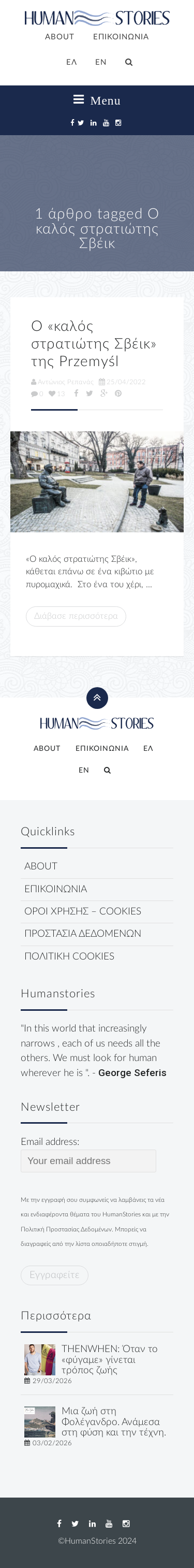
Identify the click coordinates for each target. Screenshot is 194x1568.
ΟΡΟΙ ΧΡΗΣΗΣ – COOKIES (82, 912)
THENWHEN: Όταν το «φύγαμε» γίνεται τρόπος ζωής (110, 1360)
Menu (97, 100)
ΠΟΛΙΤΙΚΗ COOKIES (69, 957)
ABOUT (59, 37)
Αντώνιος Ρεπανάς (62, 382)
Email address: (88, 1154)
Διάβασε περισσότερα (76, 616)
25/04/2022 (122, 382)
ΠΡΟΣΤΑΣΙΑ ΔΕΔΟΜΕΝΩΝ (82, 934)
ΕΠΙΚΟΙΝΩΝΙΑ (121, 37)
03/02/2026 (52, 1443)
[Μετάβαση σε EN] (101, 63)
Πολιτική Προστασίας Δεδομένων (66, 1229)
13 (57, 394)
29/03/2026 (52, 1381)
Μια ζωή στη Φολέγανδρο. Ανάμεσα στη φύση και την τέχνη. (114, 1422)
